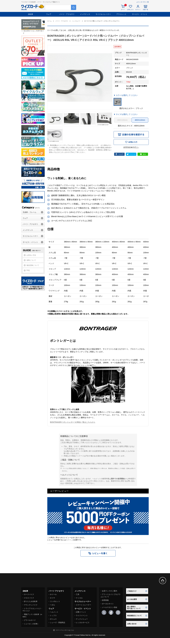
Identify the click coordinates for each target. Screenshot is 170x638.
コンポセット (55, 601)
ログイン (69, 540)
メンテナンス (85, 14)
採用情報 (105, 600)
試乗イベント (81, 612)
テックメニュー (82, 619)
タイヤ (52, 598)
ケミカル (79, 598)
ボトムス (53, 619)
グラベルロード (30, 620)
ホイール (53, 594)
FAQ (28, 270)
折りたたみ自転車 (30, 601)
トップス (53, 615)
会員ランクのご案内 (109, 591)
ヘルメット (54, 612)
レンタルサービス (82, 622)
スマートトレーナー (83, 605)
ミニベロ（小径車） (31, 624)
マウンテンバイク (30, 605)
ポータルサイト (108, 604)
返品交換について (33, 265)
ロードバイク (29, 594)
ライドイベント (82, 615)
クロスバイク (29, 598)
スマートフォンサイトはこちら (65, 630)
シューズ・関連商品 (57, 622)
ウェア (48, 14)
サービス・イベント (139, 14)
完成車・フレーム (29, 212)
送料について (31, 260)
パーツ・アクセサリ (66, 14)
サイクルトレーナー (103, 14)
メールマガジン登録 (109, 607)
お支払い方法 (31, 255)
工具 (77, 594)
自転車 (30, 14)
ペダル (52, 605)
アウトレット (121, 14)
